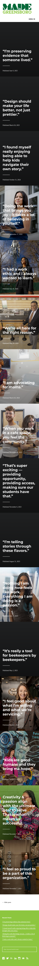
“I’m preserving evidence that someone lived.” (16, 922)
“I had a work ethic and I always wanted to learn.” (17, 939)
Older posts (6, 902)
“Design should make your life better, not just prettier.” (19, 925)
